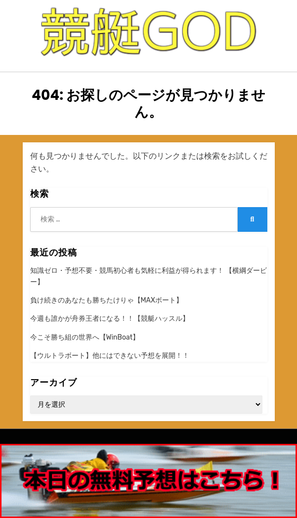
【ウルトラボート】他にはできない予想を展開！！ (109, 355)
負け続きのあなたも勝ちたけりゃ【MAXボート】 (106, 300)
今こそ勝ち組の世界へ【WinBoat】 (85, 337)
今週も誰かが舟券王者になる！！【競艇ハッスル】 (109, 318)
